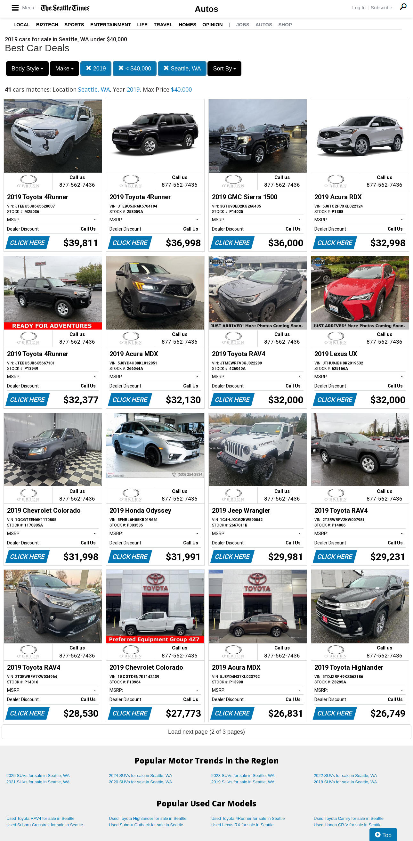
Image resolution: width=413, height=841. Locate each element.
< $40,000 (134, 68)
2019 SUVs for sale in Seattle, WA (243, 782)
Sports (74, 24)
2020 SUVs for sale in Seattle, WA (140, 782)
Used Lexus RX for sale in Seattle (242, 824)
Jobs (242, 24)
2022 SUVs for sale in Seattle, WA (345, 775)
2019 (96, 68)
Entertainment (110, 24)
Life (142, 24)
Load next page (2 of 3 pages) (206, 732)
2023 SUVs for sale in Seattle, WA (243, 775)
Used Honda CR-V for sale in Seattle (348, 824)
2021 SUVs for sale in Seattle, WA (38, 782)
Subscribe (381, 7)
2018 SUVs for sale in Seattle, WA (345, 782)
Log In (359, 7)
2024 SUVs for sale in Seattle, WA (140, 775)
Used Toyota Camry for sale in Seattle (349, 818)
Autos (206, 9)
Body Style (27, 68)
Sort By (224, 68)
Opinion (212, 24)
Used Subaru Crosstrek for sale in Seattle (44, 824)
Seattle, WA (182, 68)
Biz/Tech (47, 24)
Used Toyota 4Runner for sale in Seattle (248, 818)
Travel (163, 24)
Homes (187, 24)
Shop (285, 24)
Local (21, 24)
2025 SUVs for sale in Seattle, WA (38, 775)
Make (64, 68)
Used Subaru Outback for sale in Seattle (146, 824)
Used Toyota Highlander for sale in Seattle (148, 818)
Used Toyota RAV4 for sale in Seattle (40, 818)
